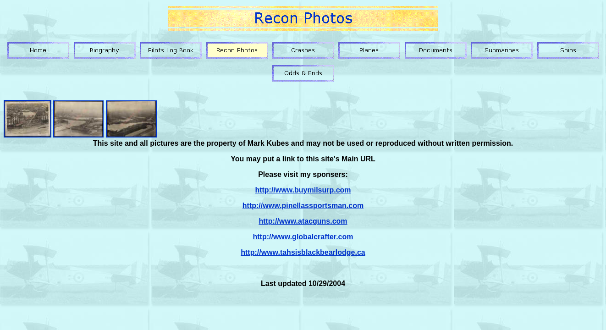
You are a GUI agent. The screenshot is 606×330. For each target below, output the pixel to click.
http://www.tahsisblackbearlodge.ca (303, 252)
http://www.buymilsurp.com (303, 190)
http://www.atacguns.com (303, 221)
